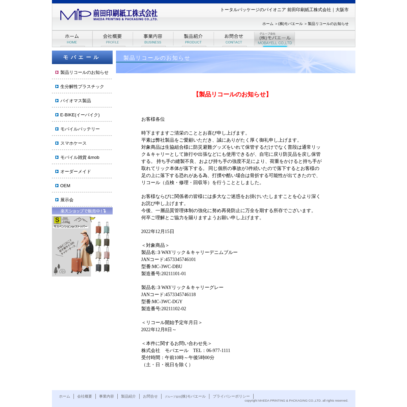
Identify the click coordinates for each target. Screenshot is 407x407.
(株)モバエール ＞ (293, 24)
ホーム (64, 396)
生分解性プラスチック (82, 86)
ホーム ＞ (270, 24)
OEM (65, 185)
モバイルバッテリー (80, 129)
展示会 (67, 199)
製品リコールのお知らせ (328, 24)
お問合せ (150, 396)
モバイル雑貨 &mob (79, 157)
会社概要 (84, 396)
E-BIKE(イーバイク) (80, 114)
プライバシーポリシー (231, 396)
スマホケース (73, 143)
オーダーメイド (75, 171)
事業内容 (106, 396)
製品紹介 (128, 396)
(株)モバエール (185, 396)
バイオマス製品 (75, 100)
